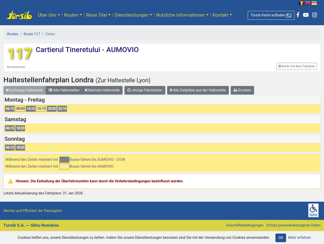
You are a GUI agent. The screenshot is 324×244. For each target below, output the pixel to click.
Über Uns (47, 15)
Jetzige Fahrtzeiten (144, 90)
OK (280, 238)
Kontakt (220, 15)
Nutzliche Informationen (180, 15)
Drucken (242, 90)
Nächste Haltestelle (102, 90)
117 (19, 53)
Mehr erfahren (299, 237)
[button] (271, 15)
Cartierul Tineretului (69, 49)
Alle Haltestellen (64, 90)
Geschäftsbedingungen (245, 225)
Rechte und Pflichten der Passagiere (33, 211)
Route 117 (32, 34)
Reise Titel (96, 15)
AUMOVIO (121, 49)
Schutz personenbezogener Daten (293, 225)
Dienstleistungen (131, 15)
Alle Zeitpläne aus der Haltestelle (198, 90)
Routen (71, 15)
